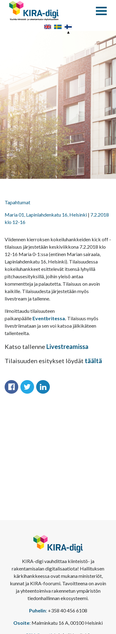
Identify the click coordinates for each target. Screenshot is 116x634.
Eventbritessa (48, 318)
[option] (58, 105)
